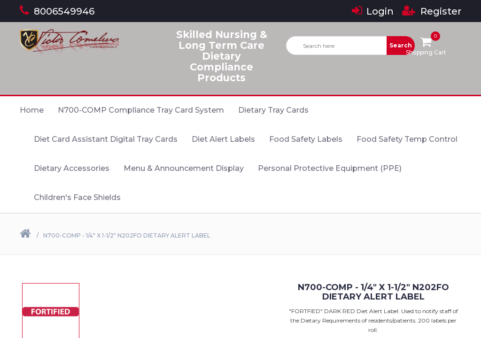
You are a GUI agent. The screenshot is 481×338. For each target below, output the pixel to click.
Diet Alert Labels (223, 139)
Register (431, 11)
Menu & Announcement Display (184, 168)
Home (32, 110)
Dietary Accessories (71, 168)
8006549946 (57, 11)
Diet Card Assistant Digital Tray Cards (106, 139)
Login (373, 11)
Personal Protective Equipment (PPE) (330, 168)
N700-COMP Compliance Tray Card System (141, 110)
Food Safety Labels (305, 139)
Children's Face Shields (77, 197)
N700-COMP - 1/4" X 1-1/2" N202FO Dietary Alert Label (126, 235)
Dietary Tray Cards (273, 110)
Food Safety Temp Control (407, 139)
